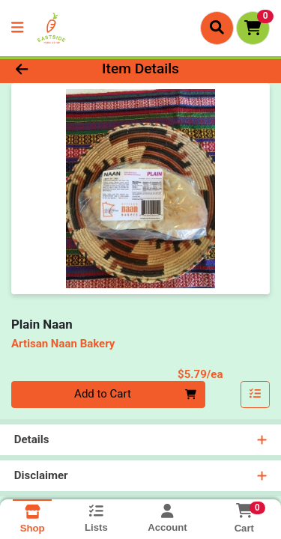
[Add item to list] (256, 394)
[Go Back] (43, 69)
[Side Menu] (17, 28)
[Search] (217, 27)
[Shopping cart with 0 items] (253, 28)
